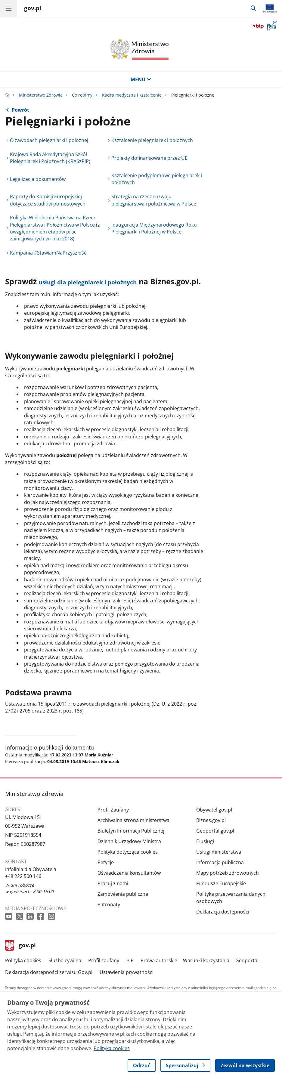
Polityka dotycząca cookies (128, 852)
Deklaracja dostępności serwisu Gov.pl (48, 972)
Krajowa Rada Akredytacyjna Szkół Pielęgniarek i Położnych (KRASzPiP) (50, 158)
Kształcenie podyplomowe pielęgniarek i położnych (156, 179)
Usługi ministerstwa (218, 852)
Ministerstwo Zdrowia (41, 95)
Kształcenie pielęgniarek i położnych (152, 140)
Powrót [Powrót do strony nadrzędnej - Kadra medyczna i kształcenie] (20, 110)
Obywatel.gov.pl (214, 809)
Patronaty (109, 904)
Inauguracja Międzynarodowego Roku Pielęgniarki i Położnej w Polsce (154, 228)
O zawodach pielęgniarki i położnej (49, 140)
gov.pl (20, 945)
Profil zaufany (103, 960)
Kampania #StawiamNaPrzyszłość (48, 252)
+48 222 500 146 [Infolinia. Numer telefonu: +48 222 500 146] (23, 876)
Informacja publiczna (220, 862)
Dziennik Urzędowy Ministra (129, 841)
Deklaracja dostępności (222, 911)
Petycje (106, 862)
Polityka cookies (23, 960)
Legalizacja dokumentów (38, 179)
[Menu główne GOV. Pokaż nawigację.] (8, 8)
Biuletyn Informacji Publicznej (131, 830)
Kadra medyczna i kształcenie (132, 95)
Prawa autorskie (159, 960)
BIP (130, 960)
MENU (141, 79)
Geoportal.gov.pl (215, 830)
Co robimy (82, 95)
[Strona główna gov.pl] (32, 9)
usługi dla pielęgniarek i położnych (88, 282)
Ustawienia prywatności (126, 972)
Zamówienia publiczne (123, 894)
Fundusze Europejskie (221, 883)
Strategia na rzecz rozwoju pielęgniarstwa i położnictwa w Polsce (153, 200)
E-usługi (205, 841)
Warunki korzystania (206, 960)
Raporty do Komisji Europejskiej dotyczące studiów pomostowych (47, 200)
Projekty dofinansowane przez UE (149, 158)
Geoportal (247, 960)
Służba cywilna (64, 960)
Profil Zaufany (113, 809)
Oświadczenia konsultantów (129, 873)
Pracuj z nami (113, 883)
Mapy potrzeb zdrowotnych (227, 873)
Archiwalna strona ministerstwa (133, 820)
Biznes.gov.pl (211, 820)
